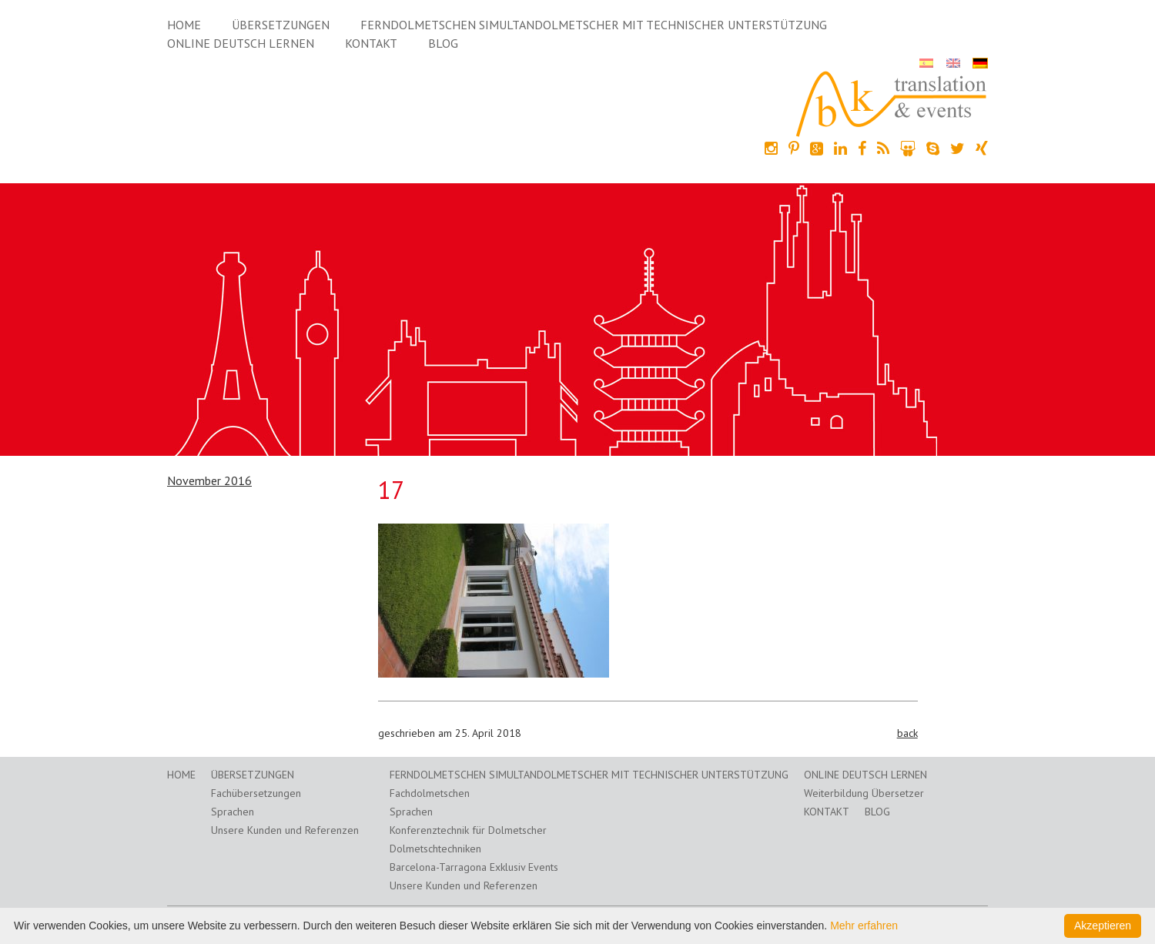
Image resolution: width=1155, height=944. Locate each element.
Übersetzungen (281, 24)
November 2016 (209, 480)
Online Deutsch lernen (240, 43)
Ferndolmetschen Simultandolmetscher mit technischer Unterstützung (593, 24)
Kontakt (371, 43)
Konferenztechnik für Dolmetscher (468, 830)
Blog (443, 43)
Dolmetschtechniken (435, 848)
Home (184, 24)
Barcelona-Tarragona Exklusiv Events (474, 867)
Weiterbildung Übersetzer (864, 793)
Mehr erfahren (864, 925)
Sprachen (232, 811)
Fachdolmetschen (430, 793)
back (907, 733)
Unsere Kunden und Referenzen (285, 830)
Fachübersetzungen (256, 793)
